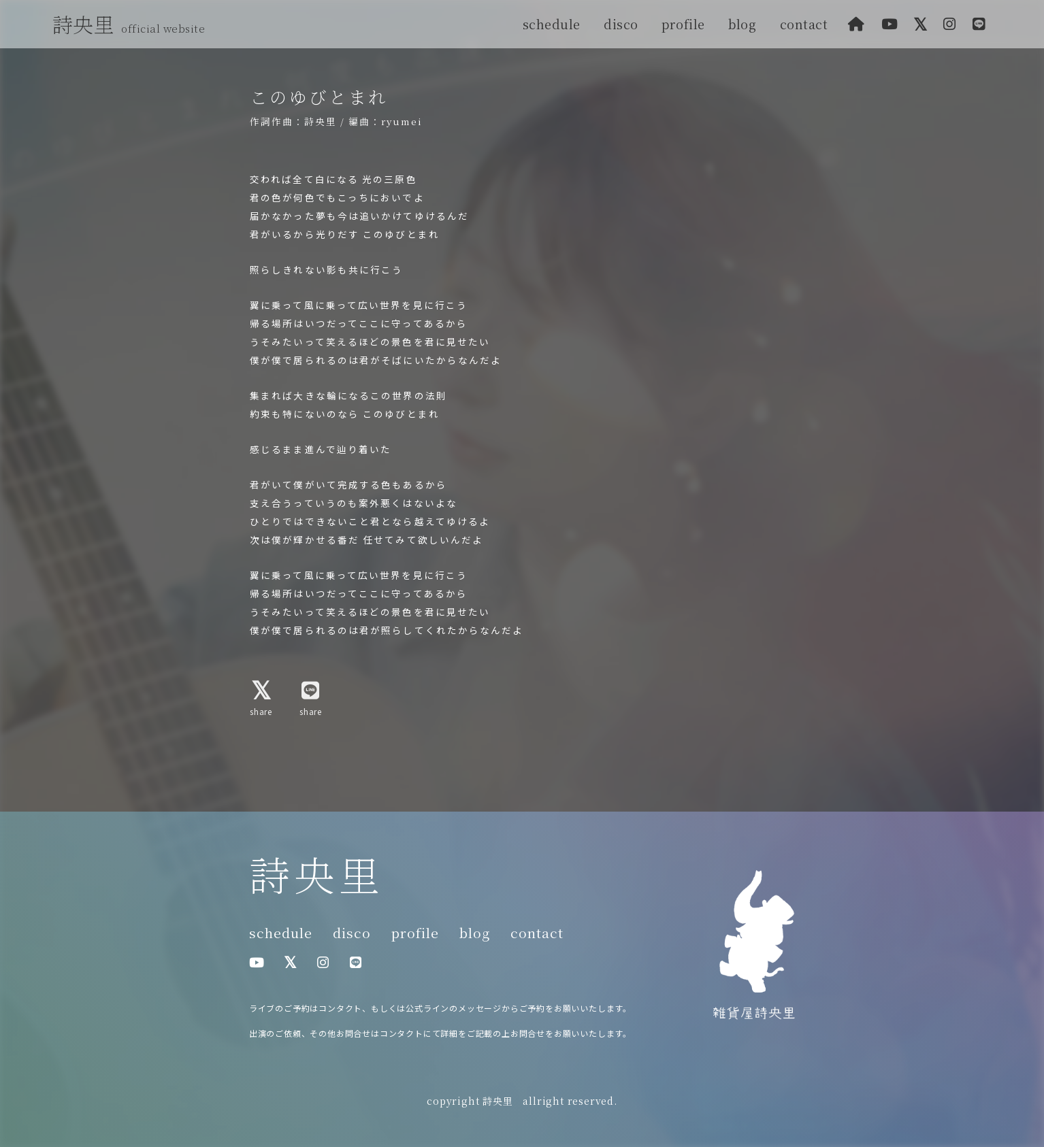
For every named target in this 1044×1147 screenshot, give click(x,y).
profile (683, 24)
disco (621, 24)
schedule (552, 24)
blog (742, 24)
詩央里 (132, 24)
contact (804, 24)
